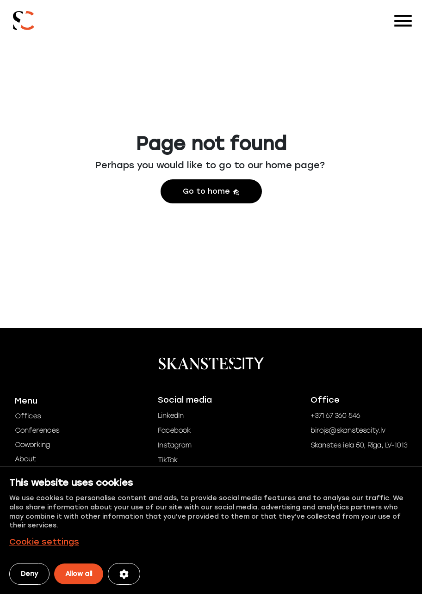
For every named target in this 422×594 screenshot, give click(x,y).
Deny (29, 574)
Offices (28, 416)
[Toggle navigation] (403, 20)
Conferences (37, 430)
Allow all (78, 574)
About (25, 459)
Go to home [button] (211, 191)
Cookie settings (44, 542)
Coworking (32, 444)
